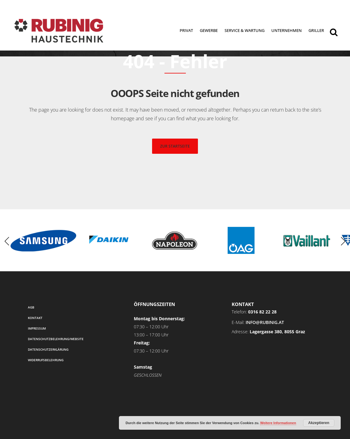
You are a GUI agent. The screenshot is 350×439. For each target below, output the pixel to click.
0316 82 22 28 (262, 312)
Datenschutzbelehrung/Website (56, 339)
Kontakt (35, 318)
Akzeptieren (318, 423)
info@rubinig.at (265, 322)
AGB (31, 307)
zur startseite (175, 146)
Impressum (37, 328)
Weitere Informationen (278, 423)
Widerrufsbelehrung (45, 360)
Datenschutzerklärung (48, 349)
